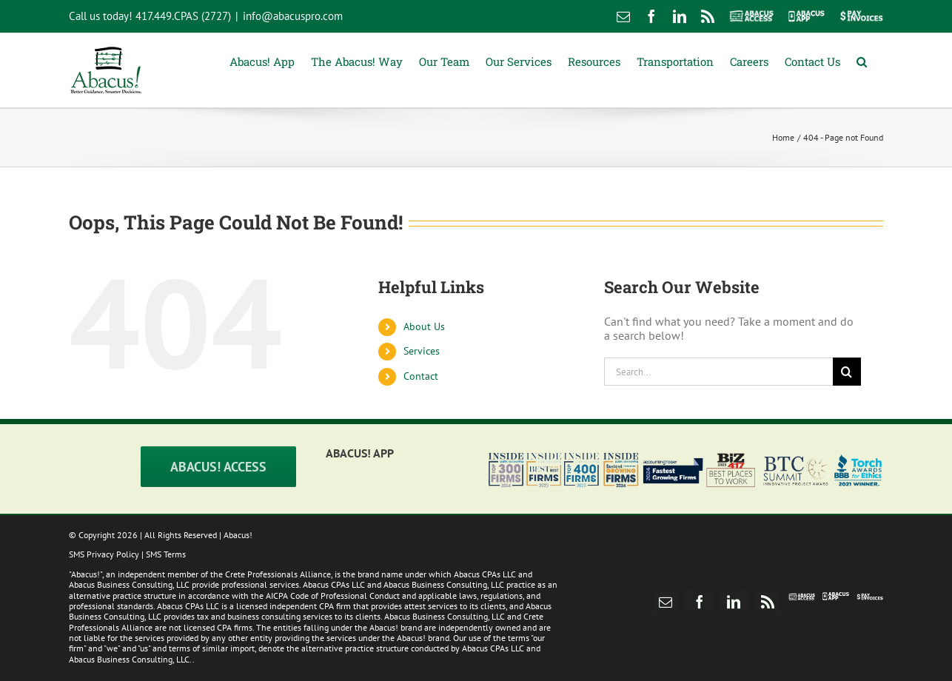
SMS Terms (166, 554)
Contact (420, 376)
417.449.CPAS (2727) (183, 16)
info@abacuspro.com (293, 16)
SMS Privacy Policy (104, 554)
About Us (424, 326)
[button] (862, 60)
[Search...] (718, 372)
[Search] (847, 372)
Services (421, 351)
